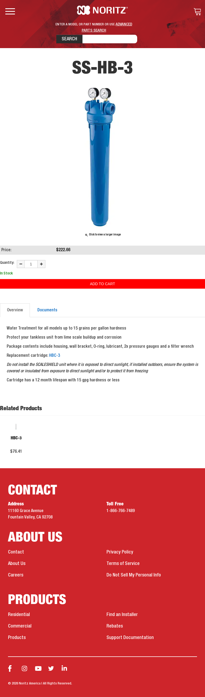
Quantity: (7, 262)
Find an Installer (122, 615)
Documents (47, 310)
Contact (16, 552)
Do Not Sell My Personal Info (134, 575)
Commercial (19, 626)
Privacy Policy (120, 552)
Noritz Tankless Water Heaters (102, 10)
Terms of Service (123, 564)
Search (69, 39)
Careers (15, 575)
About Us (16, 564)
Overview (15, 310)
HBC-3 (54, 356)
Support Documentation (130, 638)
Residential (19, 615)
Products (17, 638)
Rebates (115, 626)
